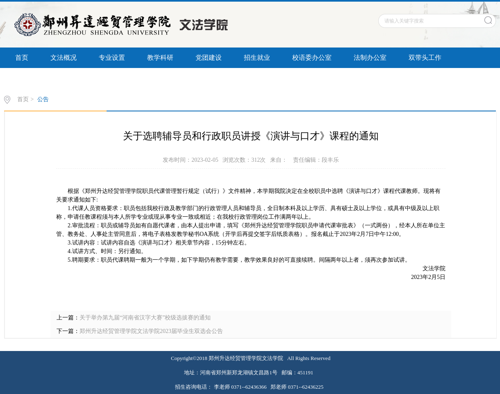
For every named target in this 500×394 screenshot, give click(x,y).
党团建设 (208, 57)
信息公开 (28, 78)
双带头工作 (425, 57)
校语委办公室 (312, 57)
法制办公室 (370, 57)
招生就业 (257, 57)
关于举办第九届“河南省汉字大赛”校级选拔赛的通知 (145, 318)
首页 (21, 57)
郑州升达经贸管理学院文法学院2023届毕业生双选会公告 (151, 331)
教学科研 (160, 57)
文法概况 (63, 57)
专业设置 (112, 57)
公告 (43, 99)
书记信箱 (77, 78)
